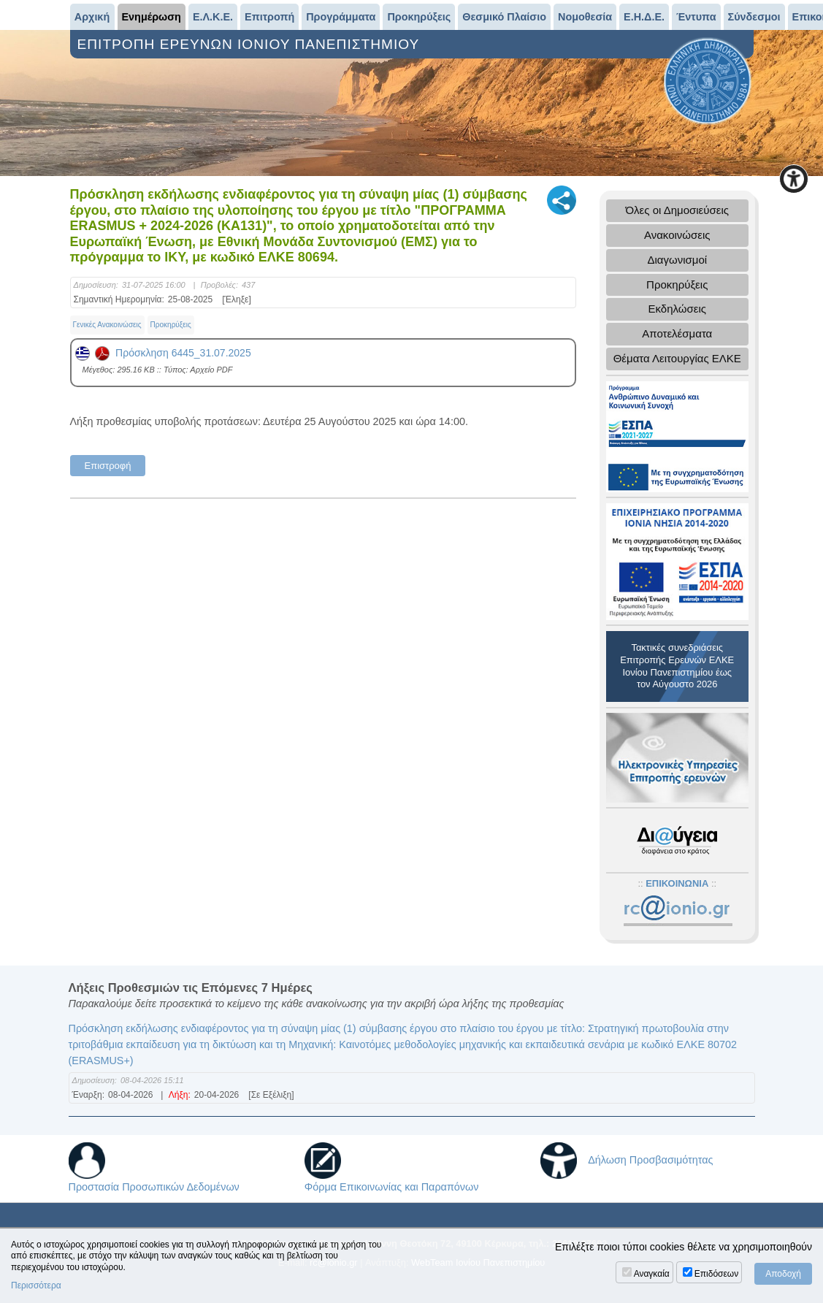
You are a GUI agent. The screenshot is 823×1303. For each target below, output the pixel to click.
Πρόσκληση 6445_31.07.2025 (163, 353)
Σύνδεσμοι (754, 17)
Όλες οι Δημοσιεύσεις (677, 210)
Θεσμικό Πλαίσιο (504, 17)
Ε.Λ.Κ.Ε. (213, 17)
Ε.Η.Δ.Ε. (644, 17)
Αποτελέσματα (677, 333)
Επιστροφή (108, 465)
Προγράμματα (340, 17)
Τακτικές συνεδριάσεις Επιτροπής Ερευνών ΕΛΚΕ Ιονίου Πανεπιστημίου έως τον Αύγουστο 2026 (677, 666)
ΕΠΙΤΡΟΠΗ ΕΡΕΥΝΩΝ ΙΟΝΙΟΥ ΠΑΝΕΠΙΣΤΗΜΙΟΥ (250, 44)
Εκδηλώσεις (677, 308)
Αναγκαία (652, 1274)
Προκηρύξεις (419, 17)
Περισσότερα (36, 1285)
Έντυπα (696, 17)
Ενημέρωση (151, 17)
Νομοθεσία (585, 17)
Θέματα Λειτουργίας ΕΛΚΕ (677, 358)
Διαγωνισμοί (677, 259)
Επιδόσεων (716, 1274)
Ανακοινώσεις (677, 235)
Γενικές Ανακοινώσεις (107, 325)
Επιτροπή (269, 17)
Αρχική (92, 17)
